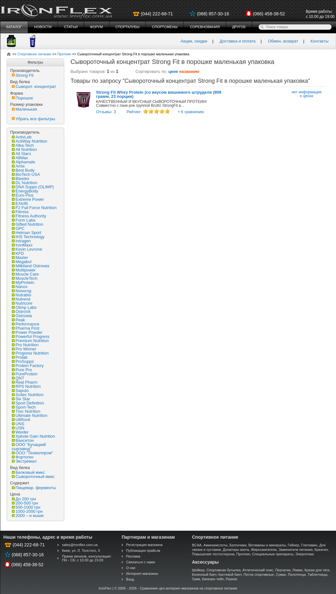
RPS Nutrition (26, 386)
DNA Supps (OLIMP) (33, 186)
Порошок (22, 98)
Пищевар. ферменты (34, 487)
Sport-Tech (24, 407)
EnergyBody (25, 191)
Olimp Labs (24, 307)
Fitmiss (20, 211)
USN (18, 428)
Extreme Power (28, 199)
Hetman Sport (26, 232)
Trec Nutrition (26, 411)
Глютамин (309, 545)
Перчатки (283, 570)
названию (189, 71)
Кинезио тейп (213, 579)
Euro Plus (23, 195)
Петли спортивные (259, 574)
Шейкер (198, 570)
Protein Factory (28, 365)
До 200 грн (24, 498)
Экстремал (24, 461)
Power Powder (27, 332)
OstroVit (21, 311)
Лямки (298, 570)
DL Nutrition (24, 182)
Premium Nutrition (30, 340)
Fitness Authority (29, 216)
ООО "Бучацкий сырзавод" (29, 446)
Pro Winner (24, 349)
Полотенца (297, 574)
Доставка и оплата (237, 41)
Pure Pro (22, 369)
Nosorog (21, 290)
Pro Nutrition (25, 344)
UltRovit (21, 419)
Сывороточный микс (33, 476)
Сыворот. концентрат (34, 86)
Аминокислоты (216, 545)
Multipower (24, 270)
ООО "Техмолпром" (32, 452)
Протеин (243, 554)
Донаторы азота (236, 549)
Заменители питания (295, 549)
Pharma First (25, 328)
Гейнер (293, 545)
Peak (18, 319)
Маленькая (24, 109)
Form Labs (23, 220)
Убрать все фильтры (33, 118)
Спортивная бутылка (223, 570)
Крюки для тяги (316, 570)
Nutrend (21, 299)
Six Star (21, 398)
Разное (231, 579)
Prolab (20, 357)
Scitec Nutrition (27, 394)
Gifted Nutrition (27, 224)
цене (173, 71)
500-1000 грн (26, 507)
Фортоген (23, 457)
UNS (18, 423)
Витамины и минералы (267, 545)
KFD (18, 253)
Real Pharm (25, 382)
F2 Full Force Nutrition (34, 207)
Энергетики (304, 554)
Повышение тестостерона (213, 554)
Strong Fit (23, 75)
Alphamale (23, 162)
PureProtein (25, 373)
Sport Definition (28, 403)
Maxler (20, 257)
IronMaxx (22, 245)
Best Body (23, 170)
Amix (18, 166)
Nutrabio (21, 295)
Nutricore (22, 303)
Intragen (21, 240)
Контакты (319, 41)
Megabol (22, 261)
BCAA (197, 545)
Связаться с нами (140, 562)
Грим (196, 579)
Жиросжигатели (264, 549)
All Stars (21, 153)
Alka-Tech (23, 145)
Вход (130, 579)
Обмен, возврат (283, 41)
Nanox (20, 286)
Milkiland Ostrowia (30, 265)
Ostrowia (22, 315)
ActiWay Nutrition (29, 141)
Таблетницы (317, 574)
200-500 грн (25, 503)
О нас (131, 568)
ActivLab (22, 137)
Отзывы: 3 (106, 111)
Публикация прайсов (143, 550)
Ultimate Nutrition (30, 415)
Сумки (281, 574)
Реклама (133, 556)
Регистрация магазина (144, 545)
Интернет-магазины (142, 573)
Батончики (238, 545)
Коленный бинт (204, 574)
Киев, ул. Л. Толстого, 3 (81, 550)
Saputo (20, 390)
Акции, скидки (194, 41)
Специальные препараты (272, 554)
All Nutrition (24, 149)
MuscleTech (25, 278)
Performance (25, 324)
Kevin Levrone (27, 249)
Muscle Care (25, 274)
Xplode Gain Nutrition (33, 436)
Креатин (321, 549)
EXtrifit (20, 203)
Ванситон (23, 440)
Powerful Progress (31, 336)
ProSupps (23, 361)
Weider (20, 432)
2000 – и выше (28, 515)
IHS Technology (28, 236)
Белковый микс (28, 472)
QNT (18, 378)
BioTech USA (26, 174)
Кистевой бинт (229, 574)
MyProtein (23, 282)
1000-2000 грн (27, 511)
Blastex (20, 178)
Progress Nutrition (30, 353)
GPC (18, 228)
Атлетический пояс (257, 570)
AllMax (20, 157)
